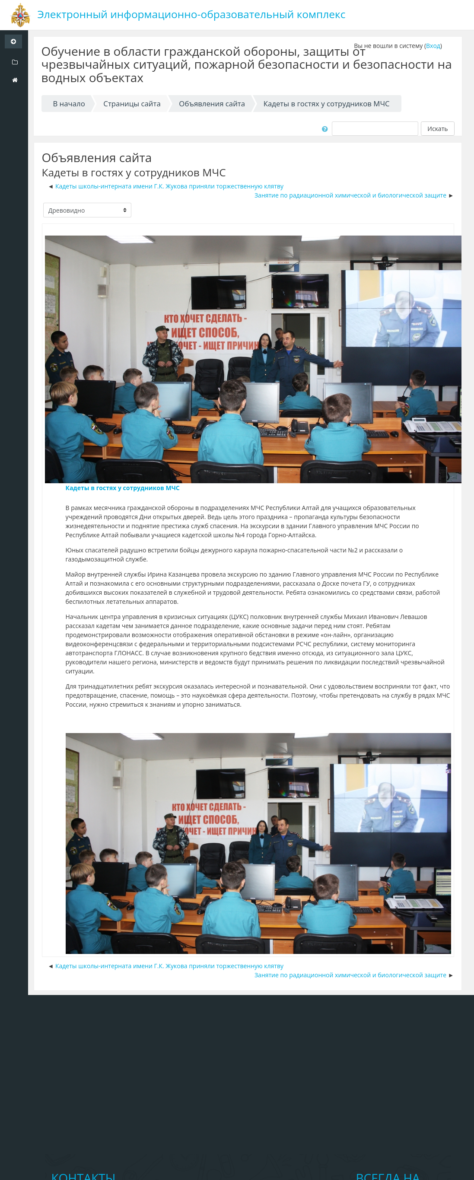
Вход (433, 45)
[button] (323, 128)
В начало (69, 103)
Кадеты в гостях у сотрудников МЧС (327, 103)
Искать (437, 128)
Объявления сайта (212, 103)
